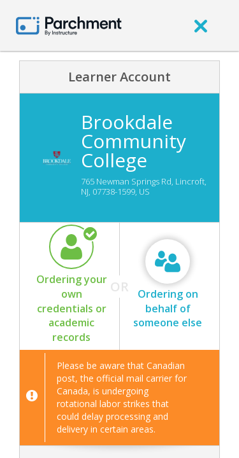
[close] (201, 25)
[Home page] (69, 25)
